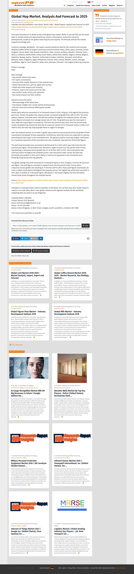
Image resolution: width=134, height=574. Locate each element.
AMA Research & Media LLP (62, 387)
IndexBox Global (28, 22)
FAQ (60, 568)
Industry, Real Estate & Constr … (71, 385)
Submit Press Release (83, 5)
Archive (104, 5)
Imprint (81, 2)
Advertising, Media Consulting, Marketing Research (42, 20)
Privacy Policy (72, 568)
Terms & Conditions (83, 568)
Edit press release (40, 251)
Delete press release (21, 251)
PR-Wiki (74, 2)
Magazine (112, 5)
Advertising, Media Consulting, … (28, 268)
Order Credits (96, 5)
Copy (85, 226)
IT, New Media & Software (26, 385)
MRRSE (56, 526)
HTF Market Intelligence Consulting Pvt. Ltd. (24, 387)
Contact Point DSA (95, 568)
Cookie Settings (120, 568)
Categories (70, 5)
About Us (120, 5)
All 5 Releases (16, 345)
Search (118, 2)
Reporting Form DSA (108, 568)
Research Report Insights (18, 458)
